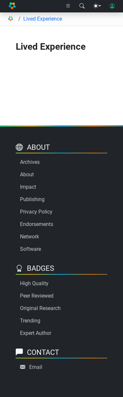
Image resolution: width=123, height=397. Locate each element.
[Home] (12, 6)
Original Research (40, 308)
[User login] (112, 6)
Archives (30, 162)
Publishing (32, 199)
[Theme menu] (97, 6)
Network (29, 236)
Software (30, 249)
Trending (30, 321)
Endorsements (36, 224)
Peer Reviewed (36, 296)
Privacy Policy (36, 212)
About (27, 174)
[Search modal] (82, 6)
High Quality (34, 283)
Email (35, 367)
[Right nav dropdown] (68, 6)
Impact (28, 187)
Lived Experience (42, 19)
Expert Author (35, 333)
